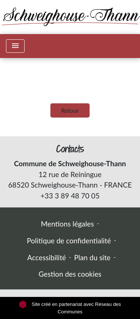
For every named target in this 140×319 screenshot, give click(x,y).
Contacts (70, 149)
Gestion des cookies (69, 274)
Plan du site (92, 257)
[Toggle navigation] (15, 46)
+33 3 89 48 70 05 (69, 195)
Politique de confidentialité (69, 240)
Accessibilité (46, 257)
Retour (70, 110)
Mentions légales (67, 223)
